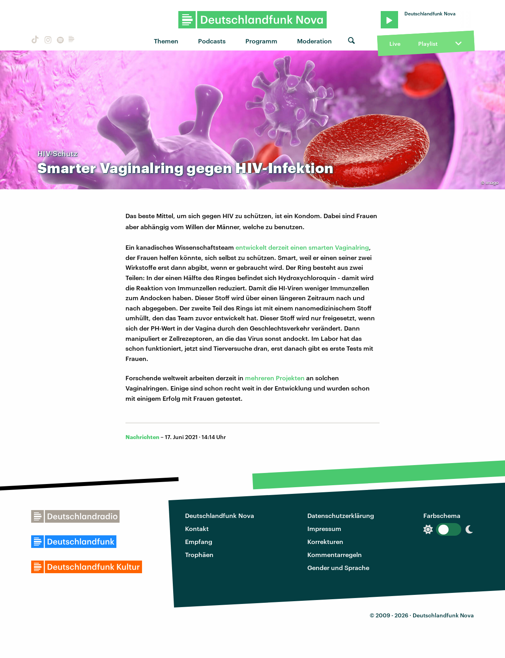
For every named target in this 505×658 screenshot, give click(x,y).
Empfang (198, 541)
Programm (261, 41)
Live (394, 43)
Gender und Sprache (338, 567)
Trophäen (199, 554)
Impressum (324, 528)
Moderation (314, 41)
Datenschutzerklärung (340, 515)
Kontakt (197, 528)
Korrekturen (325, 541)
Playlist (428, 43)
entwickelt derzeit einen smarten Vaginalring (302, 247)
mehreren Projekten (275, 377)
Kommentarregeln (334, 554)
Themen (166, 41)
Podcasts (212, 41)
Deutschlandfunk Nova (219, 515)
